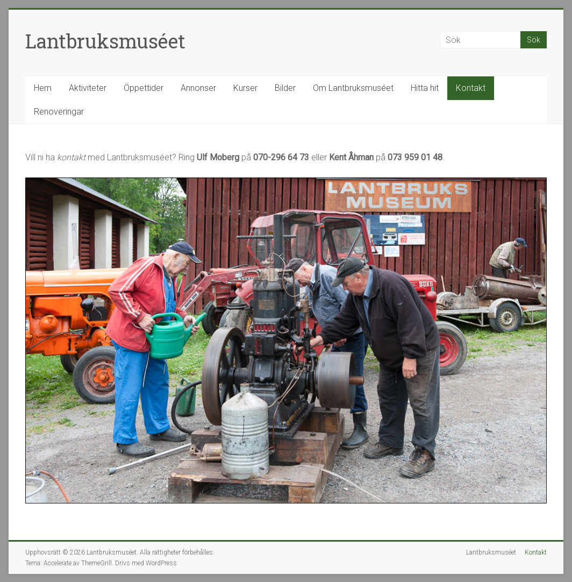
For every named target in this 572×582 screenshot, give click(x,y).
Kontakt (470, 88)
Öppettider (143, 88)
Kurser (245, 88)
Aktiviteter (87, 88)
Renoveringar (59, 112)
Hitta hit (425, 88)
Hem (43, 88)
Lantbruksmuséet (105, 41)
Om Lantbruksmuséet (353, 88)
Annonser (198, 88)
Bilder (285, 88)
